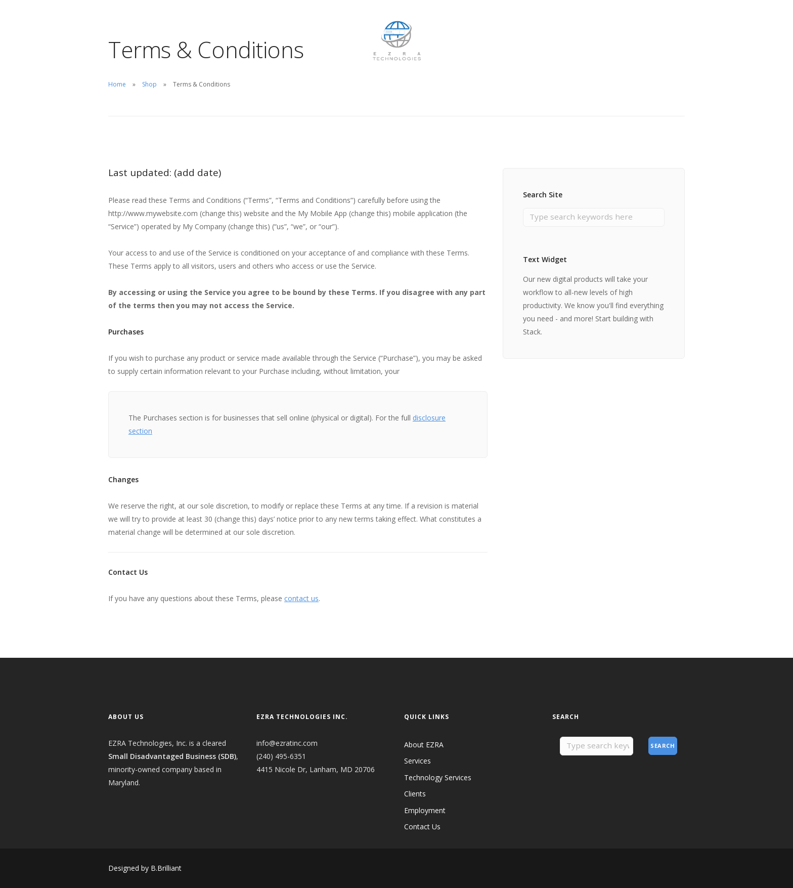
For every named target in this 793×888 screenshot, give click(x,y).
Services (417, 761)
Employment (255, 22)
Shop (149, 84)
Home (117, 84)
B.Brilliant (166, 868)
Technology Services (437, 777)
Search (662, 746)
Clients (212, 22)
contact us (301, 598)
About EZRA (128, 22)
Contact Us (305, 22)
